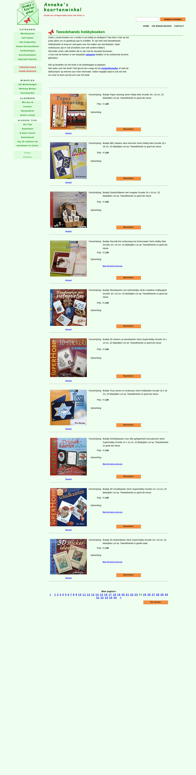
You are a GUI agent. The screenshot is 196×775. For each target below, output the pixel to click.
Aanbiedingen (27, 50)
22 (132, 594)
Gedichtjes (27, 129)
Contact (179, 26)
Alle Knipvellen (27, 42)
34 (111, 597)
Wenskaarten (28, 33)
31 (98, 597)
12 (88, 594)
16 (106, 594)
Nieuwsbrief (27, 111)
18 (114, 594)
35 (115, 597)
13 (93, 594)
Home (146, 26)
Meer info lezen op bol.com (112, 266)
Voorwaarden (28, 93)
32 (102, 597)
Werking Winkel (27, 89)
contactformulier (109, 68)
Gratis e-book (27, 115)
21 (127, 594)
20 (123, 594)
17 (110, 594)
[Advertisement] (156, 50)
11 (84, 594)
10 (80, 594)
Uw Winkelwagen (27, 84)
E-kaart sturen (27, 133)
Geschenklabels (27, 55)
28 (158, 594)
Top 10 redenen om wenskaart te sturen (27, 143)
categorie (90, 54)
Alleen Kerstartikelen (27, 46)
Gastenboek (27, 137)
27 (153, 594)
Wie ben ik (27, 102)
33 (106, 597)
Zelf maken (28, 38)
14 (97, 594)
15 (101, 594)
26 (149, 594)
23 (136, 594)
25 (145, 594)
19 (119, 594)
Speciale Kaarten (27, 59)
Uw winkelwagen (162, 26)
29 (162, 594)
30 (166, 594)
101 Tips (27, 124)
